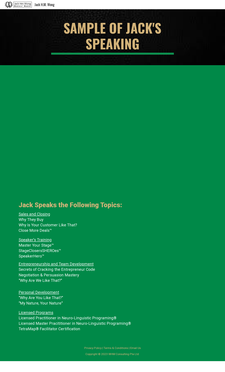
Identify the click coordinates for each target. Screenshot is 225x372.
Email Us (135, 348)
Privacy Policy (93, 348)
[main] (112, 37)
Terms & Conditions (116, 348)
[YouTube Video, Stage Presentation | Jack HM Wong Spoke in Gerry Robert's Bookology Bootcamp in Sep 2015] (161, 166)
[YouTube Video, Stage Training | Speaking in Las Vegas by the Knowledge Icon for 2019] (63, 166)
